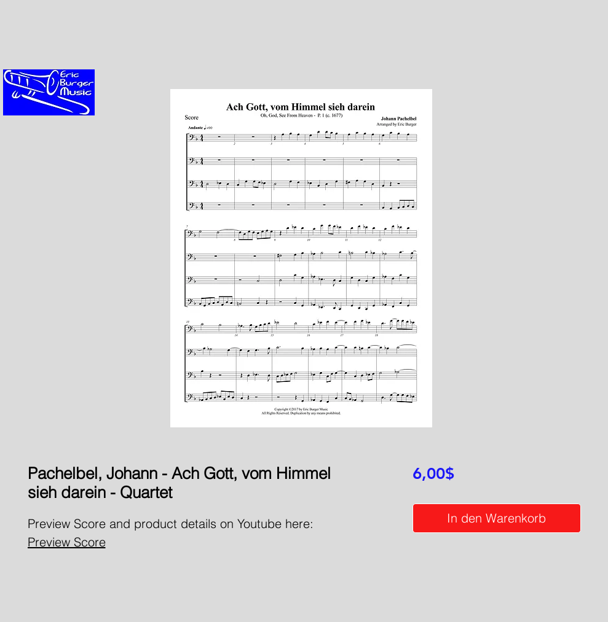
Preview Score (67, 542)
